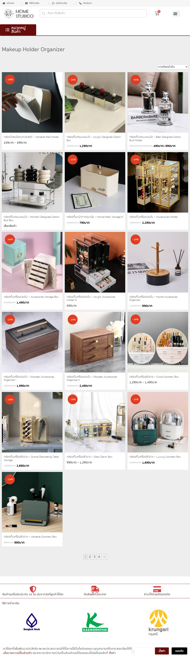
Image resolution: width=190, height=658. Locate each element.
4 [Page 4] (99, 557)
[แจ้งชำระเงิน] (53, 3)
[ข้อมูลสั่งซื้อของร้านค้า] (172, 66)
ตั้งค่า (112, 654)
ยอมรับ (179, 651)
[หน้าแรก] (4, 3)
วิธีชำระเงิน (34, 3)
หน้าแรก (10, 3)
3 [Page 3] (94, 557)
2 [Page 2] (90, 557)
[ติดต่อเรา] (80, 3)
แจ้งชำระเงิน (61, 3)
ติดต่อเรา (87, 3)
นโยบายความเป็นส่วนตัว (17, 654)
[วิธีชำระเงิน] (26, 3)
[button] (176, 14)
